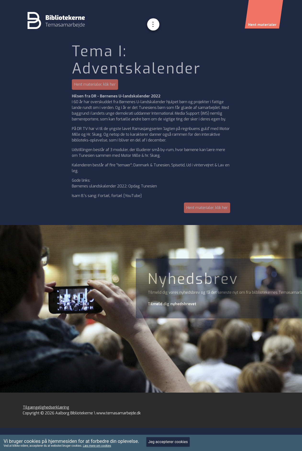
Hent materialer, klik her (95, 84)
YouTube (132, 195)
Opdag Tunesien (142, 186)
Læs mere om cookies (97, 445)
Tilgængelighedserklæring (46, 407)
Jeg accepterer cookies (168, 442)
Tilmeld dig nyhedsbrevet (172, 303)
